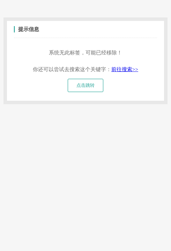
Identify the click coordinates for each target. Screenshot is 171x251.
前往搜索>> (124, 69)
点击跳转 (85, 85)
